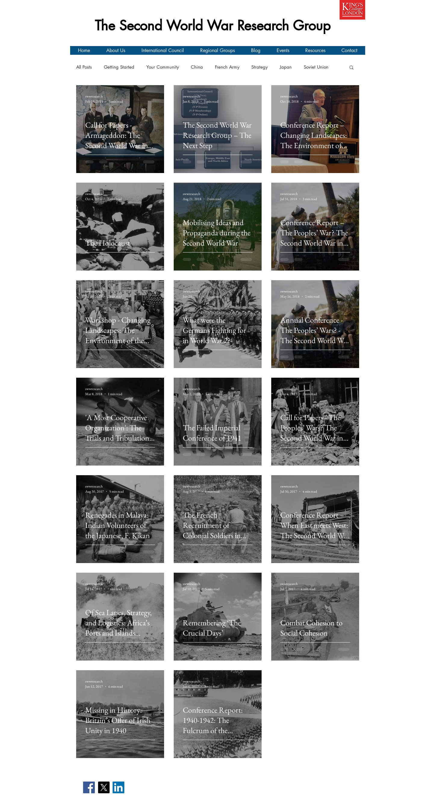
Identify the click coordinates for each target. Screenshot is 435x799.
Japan (286, 67)
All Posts (84, 67)
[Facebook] (89, 787)
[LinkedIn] (118, 787)
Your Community (162, 67)
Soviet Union (316, 67)
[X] (104, 787)
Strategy (259, 67)
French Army (227, 67)
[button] (351, 68)
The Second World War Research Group (213, 25)
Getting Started (119, 67)
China (197, 67)
